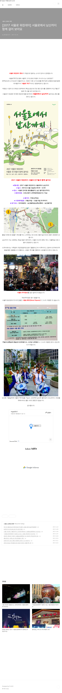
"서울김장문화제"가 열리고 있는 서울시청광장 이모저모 (19, 534)
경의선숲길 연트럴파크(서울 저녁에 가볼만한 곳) (17, 543)
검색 (54, 3)
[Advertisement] (31, 467)
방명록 (10, 5)
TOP (58, 687)
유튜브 (18, 5)
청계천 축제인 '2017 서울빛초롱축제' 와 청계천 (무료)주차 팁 (21, 536)
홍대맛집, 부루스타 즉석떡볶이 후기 (14, 538)
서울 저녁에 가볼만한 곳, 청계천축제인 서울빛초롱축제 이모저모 (22, 531)
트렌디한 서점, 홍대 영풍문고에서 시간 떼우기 (17, 540)
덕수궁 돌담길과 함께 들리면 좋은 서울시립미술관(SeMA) (20, 527)
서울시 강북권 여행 (9, 523)
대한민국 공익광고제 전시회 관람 (13, 529)
